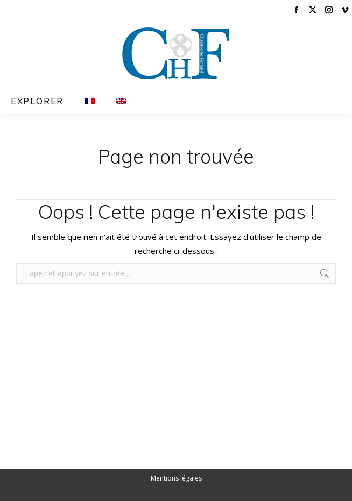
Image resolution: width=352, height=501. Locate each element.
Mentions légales (176, 478)
